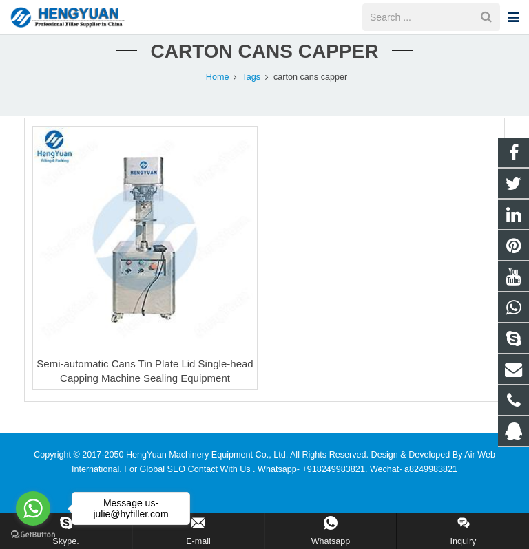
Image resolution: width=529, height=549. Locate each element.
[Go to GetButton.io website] (33, 534)
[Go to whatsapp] (33, 508)
